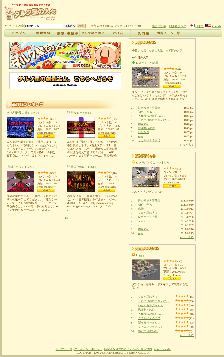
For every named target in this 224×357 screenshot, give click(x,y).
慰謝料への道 (146, 128)
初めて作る (145, 111)
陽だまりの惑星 (148, 62)
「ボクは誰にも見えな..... (154, 120)
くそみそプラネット (150, 326)
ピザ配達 (143, 132)
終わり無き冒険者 (149, 107)
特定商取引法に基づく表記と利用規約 (128, 349)
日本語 (199, 26)
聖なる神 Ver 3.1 (81, 112)
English (216, 26)
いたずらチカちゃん (150, 305)
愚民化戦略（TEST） (84, 166)
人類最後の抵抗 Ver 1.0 (24, 112)
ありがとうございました (154, 162)
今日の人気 (139, 50)
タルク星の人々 (148, 212)
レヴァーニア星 (148, 216)
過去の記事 (159, 26)
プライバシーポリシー (88, 349)
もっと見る (187, 144)
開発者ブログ (177, 26)
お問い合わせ (162, 349)
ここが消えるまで (149, 140)
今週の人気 (156, 50)
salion (141, 221)
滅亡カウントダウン (23, 166)
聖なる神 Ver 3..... (149, 322)
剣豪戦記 (143, 124)
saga (140, 136)
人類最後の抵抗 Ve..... (151, 115)
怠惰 (141, 208)
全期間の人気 (174, 50)
